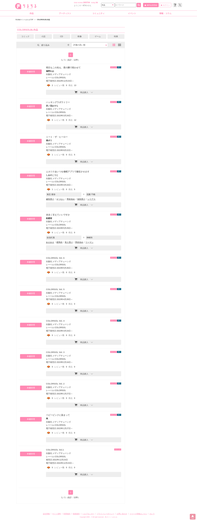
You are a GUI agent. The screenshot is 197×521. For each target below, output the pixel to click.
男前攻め (71, 199)
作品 (32, 13)
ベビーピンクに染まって (58, 415)
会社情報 (46, 514)
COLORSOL (60, 77)
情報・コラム (165, 13)
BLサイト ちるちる (111, 517)
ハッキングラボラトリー (58, 102)
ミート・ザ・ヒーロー (57, 137)
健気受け (50, 199)
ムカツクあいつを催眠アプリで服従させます (67, 171)
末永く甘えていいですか (58, 215)
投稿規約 (76, 514)
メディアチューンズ (62, 74)
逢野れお (50, 71)
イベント (132, 13)
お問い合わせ (122, 514)
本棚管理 (31, 72)
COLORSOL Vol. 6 (55, 258)
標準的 (59, 242)
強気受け (81, 199)
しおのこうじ (52, 175)
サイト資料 (56, 514)
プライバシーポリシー (105, 514)
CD (61, 36)
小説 (43, 36)
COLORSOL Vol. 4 (55, 321)
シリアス (91, 199)
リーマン (89, 242)
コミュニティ (98, 13)
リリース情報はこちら (138, 514)
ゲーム (98, 36)
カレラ (152, 514)
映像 (80, 36)
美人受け (69, 242)
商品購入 (81, 92)
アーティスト (65, 13)
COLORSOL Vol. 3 (55, 352)
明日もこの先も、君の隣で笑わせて (63, 67)
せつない (60, 199)
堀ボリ (49, 140)
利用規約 (66, 514)
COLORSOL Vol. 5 (55, 289)
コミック (25, 36)
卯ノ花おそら (52, 106)
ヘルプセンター (88, 514)
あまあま (50, 242)
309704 (86, 2)
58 (97, 3)
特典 (116, 36)
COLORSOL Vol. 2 (55, 383)
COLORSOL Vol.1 (55, 449)
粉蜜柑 (49, 218)
